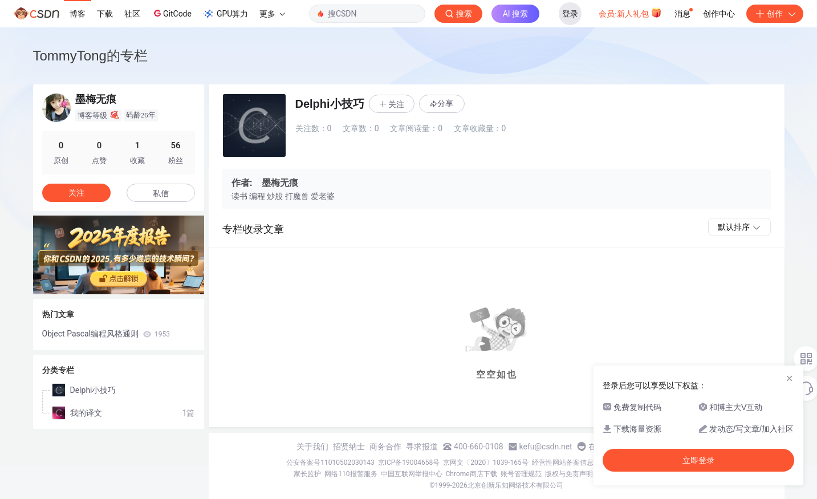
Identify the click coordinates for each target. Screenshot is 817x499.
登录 (570, 13)
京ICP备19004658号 (409, 462)
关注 (76, 192)
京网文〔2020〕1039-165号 (486, 462)
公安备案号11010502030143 (330, 462)
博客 (78, 13)
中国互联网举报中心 (411, 474)
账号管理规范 (521, 474)
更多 (271, 13)
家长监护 (307, 474)
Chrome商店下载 (471, 474)
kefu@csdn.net (545, 446)
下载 (105, 13)
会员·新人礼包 (630, 12)
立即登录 (698, 460)
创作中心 (719, 13)
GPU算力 (225, 13)
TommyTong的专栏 (90, 55)
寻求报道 (422, 446)
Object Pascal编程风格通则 (106, 333)
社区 (132, 13)
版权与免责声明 (569, 474)
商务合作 (385, 446)
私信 (161, 193)
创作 (775, 13)
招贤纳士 (349, 446)
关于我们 (312, 446)
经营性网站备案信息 (563, 462)
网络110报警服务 (350, 474)
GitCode (172, 13)
